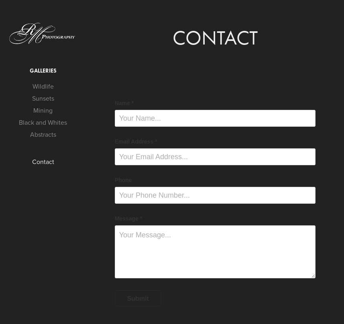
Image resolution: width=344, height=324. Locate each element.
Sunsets (43, 98)
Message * (128, 218)
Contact (43, 161)
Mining (43, 110)
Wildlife (43, 86)
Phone (123, 180)
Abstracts (43, 134)
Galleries (43, 70)
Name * (124, 103)
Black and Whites (43, 122)
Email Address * (136, 141)
